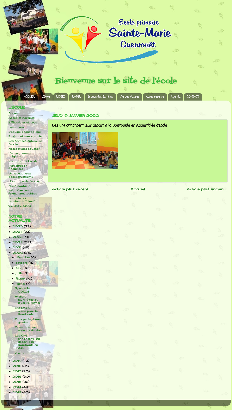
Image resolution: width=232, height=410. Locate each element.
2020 (18, 252)
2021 (17, 247)
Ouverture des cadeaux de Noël (28, 329)
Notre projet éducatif (24, 148)
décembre (23, 257)
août (20, 267)
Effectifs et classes (22, 122)
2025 (18, 226)
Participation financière (18, 167)
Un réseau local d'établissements (20, 175)
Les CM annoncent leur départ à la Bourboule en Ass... (27, 342)
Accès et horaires (21, 117)
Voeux (19, 353)
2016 (17, 376)
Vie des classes (129, 97)
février (21, 278)
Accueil (137, 189)
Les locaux (16, 127)
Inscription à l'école (22, 161)
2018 (17, 365)
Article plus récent (70, 189)
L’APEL (76, 97)
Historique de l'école (23, 181)
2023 (18, 236)
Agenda (175, 97)
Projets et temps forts (25, 136)
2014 (17, 387)
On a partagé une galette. (28, 321)
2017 (17, 371)
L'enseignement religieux (19, 155)
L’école (46, 97)
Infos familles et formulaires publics (22, 192)
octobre (22, 262)
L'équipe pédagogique (24, 131)
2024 (18, 231)
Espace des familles (100, 97)
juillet (20, 273)
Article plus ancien (205, 189)
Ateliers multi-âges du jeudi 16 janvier (27, 299)
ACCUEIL (29, 97)
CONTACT (193, 97)
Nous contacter (20, 185)
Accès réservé (155, 97)
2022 (18, 242)
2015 (17, 381)
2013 (17, 392)
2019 (17, 360)
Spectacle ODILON (22, 290)
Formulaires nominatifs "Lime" (21, 200)
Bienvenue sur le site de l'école (116, 81)
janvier (21, 283)
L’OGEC (60, 97)
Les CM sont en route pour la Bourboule (27, 311)
